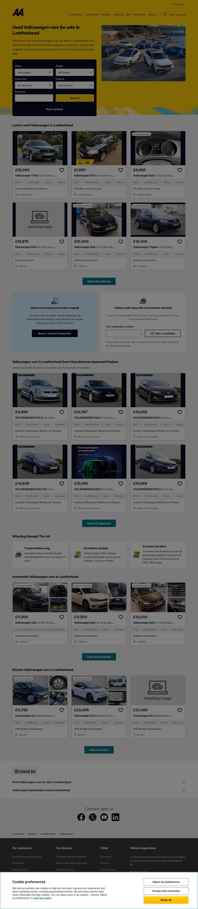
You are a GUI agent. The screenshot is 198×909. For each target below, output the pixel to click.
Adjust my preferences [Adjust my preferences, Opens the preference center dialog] (166, 882)
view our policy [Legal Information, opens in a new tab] (43, 898)
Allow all (166, 900)
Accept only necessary (166, 891)
